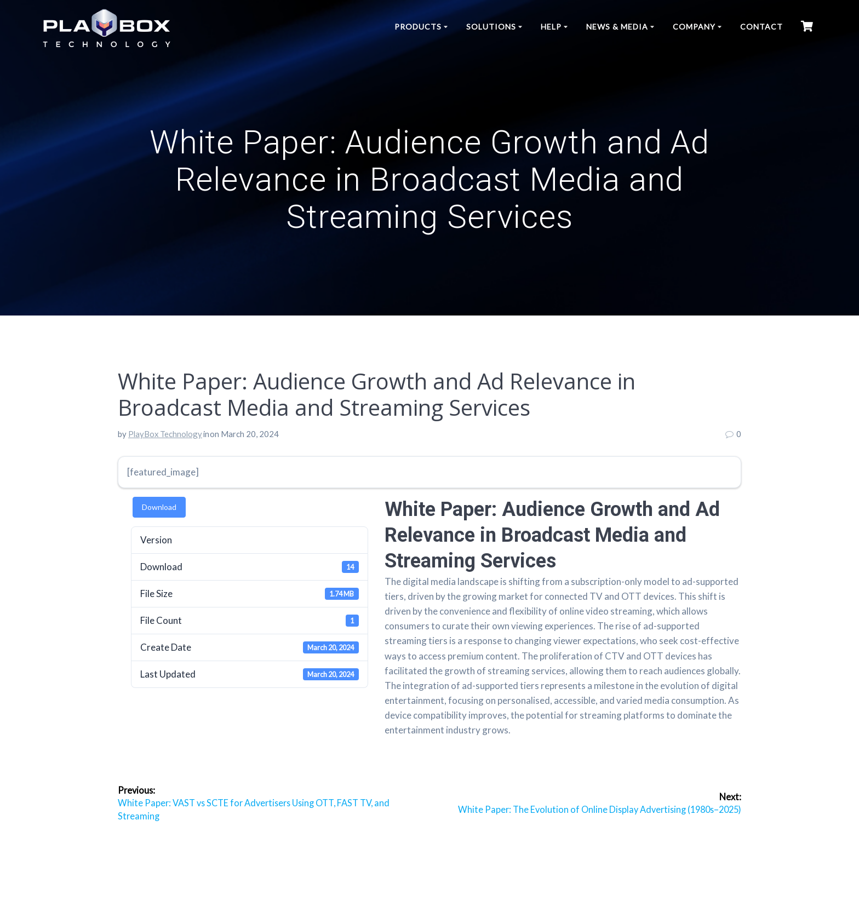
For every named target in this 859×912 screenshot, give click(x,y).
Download (159, 507)
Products (418, 26)
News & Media (617, 26)
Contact (761, 26)
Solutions (491, 26)
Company (694, 26)
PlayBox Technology (165, 434)
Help (551, 26)
